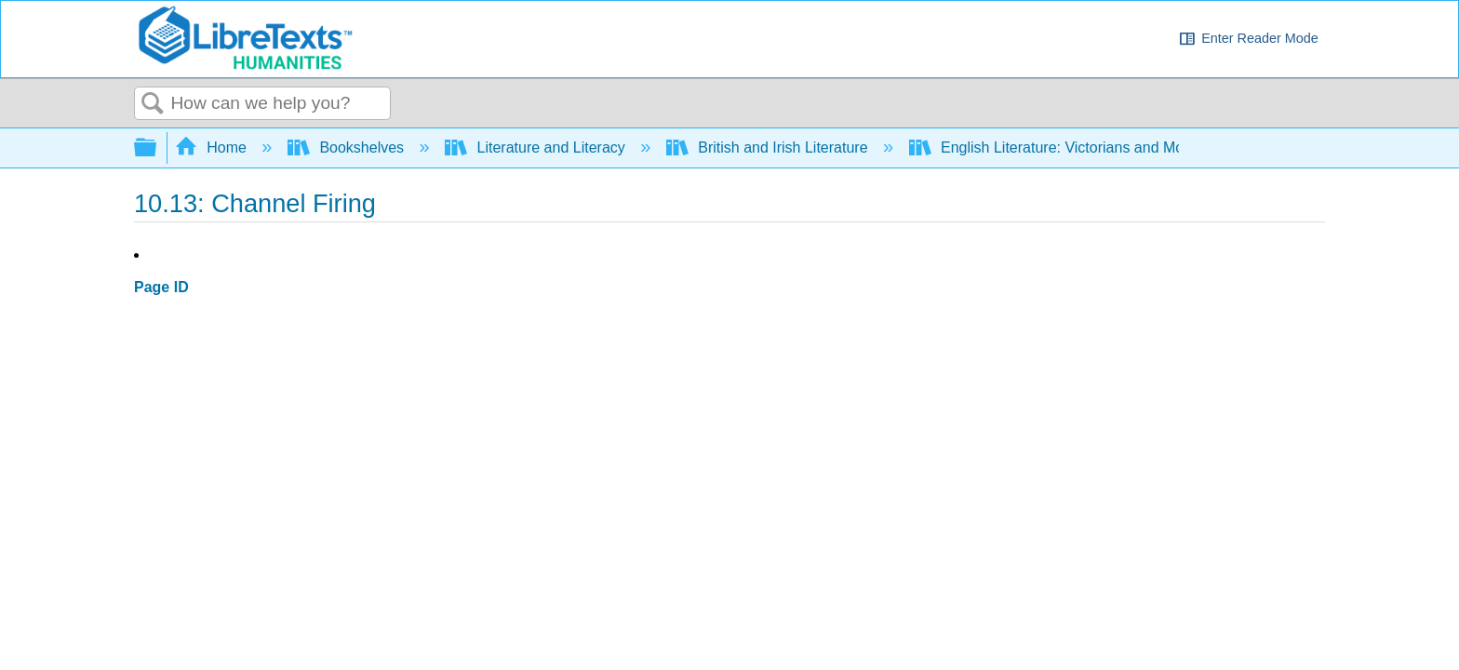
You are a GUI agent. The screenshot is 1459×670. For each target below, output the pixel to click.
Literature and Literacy (537, 147)
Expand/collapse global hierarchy (157, 148)
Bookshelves (348, 147)
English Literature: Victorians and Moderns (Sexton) (1097, 147)
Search (152, 104)
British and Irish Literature (769, 147)
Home (213, 147)
